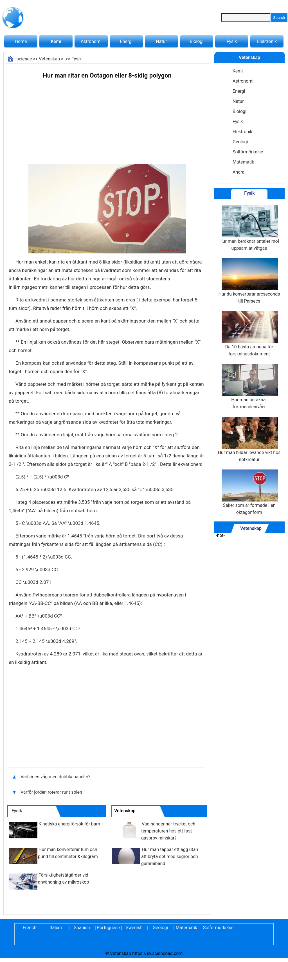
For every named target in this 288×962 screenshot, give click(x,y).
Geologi (240, 141)
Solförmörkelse (248, 152)
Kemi (56, 41)
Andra (238, 172)
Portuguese (108, 927)
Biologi (197, 41)
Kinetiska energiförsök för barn (69, 824)
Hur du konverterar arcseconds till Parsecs (249, 281)
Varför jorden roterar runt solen (51, 792)
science (24, 59)
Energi (126, 41)
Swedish (134, 927)
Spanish (82, 927)
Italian (56, 927)
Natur (161, 41)
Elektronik (267, 41)
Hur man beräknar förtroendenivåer (249, 386)
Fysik (232, 41)
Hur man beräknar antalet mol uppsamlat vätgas (249, 228)
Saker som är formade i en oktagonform (249, 492)
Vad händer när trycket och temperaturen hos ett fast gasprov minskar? (168, 831)
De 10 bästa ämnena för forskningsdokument (249, 334)
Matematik (243, 162)
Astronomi (91, 41)
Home (21, 41)
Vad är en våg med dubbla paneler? (56, 776)
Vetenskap (49, 59)
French (29, 927)
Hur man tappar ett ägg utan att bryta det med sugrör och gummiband (169, 856)
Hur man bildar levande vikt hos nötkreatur (249, 439)
